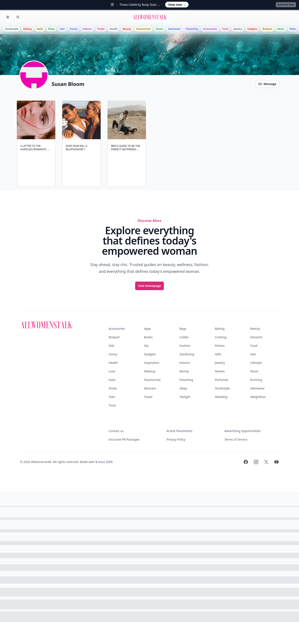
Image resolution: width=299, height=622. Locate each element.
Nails (40, 29)
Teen (112, 397)
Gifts (218, 354)
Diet (111, 346)
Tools (112, 405)
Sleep (51, 29)
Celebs (184, 337)
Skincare (150, 388)
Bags (182, 329)
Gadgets (252, 29)
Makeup (149, 371)
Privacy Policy (176, 439)
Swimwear (174, 29)
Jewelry (237, 29)
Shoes (159, 29)
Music (281, 29)
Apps (147, 329)
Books (148, 337)
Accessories (210, 29)
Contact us (116, 431)
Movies (220, 371)
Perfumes (221, 380)
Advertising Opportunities (243, 431)
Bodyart (267, 29)
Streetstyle (11, 29)
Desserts (256, 337)
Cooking (220, 337)
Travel (100, 29)
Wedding (221, 397)
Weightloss (258, 397)
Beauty (127, 29)
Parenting (192, 29)
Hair (62, 29)
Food (225, 29)
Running (256, 380)
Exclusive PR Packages (124, 439)
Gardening (186, 354)
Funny (73, 29)
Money (184, 371)
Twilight (184, 397)
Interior (87, 29)
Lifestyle (256, 363)
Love (112, 371)
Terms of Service (236, 439)
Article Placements (179, 431)
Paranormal (143, 29)
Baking (27, 29)
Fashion (184, 346)
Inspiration (151, 363)
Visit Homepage (149, 286)
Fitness (220, 346)
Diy (146, 346)
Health (113, 29)
